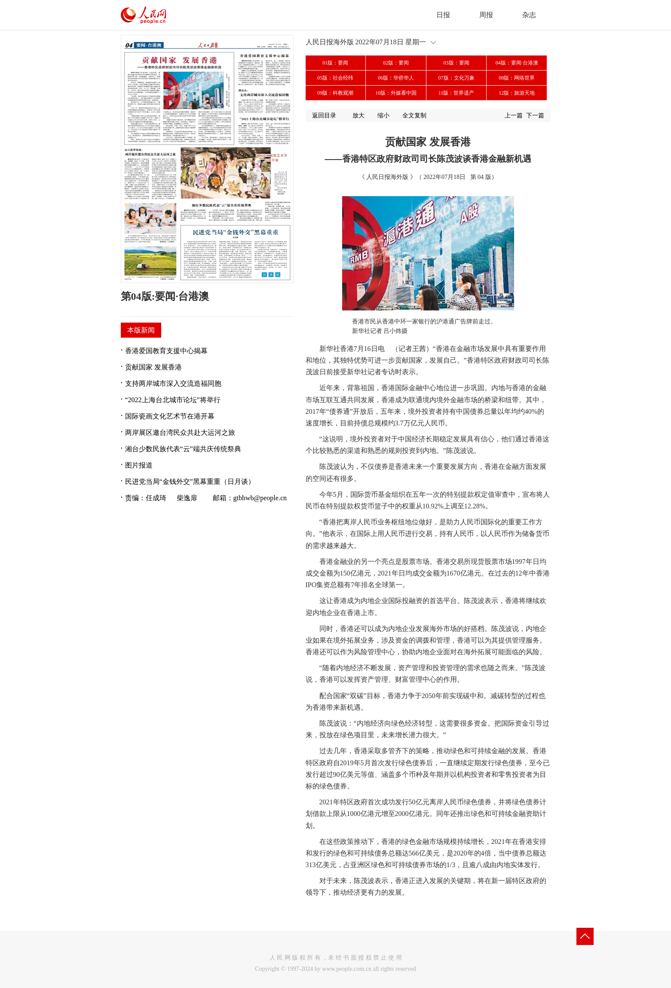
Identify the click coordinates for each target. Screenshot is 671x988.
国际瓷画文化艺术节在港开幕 (169, 416)
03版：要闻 (456, 63)
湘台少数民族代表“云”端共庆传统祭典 (183, 448)
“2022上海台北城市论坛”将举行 (173, 399)
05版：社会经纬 (335, 78)
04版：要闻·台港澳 (517, 63)
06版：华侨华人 (396, 78)
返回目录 (324, 115)
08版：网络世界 (517, 78)
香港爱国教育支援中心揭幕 (166, 350)
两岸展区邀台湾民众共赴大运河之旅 (180, 432)
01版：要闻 (335, 63)
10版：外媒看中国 (396, 93)
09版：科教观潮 (335, 93)
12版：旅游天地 (517, 93)
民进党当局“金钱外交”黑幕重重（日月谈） (190, 481)
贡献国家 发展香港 (153, 367)
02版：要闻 (396, 63)
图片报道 (139, 465)
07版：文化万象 (456, 78)
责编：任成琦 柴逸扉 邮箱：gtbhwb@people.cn (206, 498)
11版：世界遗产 (456, 93)
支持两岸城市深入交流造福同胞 (173, 383)
